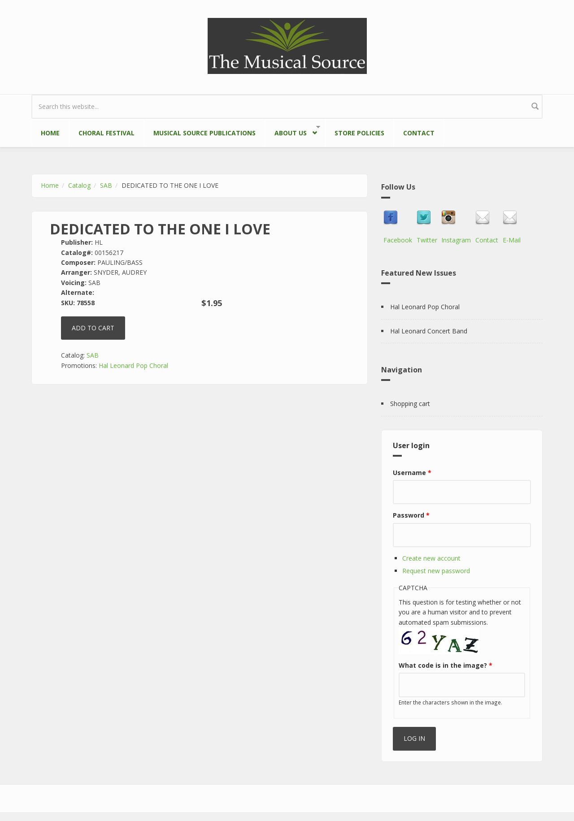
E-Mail (512, 240)
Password (411, 515)
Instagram (456, 240)
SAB (106, 185)
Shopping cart (410, 403)
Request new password (436, 570)
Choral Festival (106, 133)
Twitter (427, 240)
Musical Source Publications (204, 133)
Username (412, 472)
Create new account (431, 558)
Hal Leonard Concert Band (428, 331)
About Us (292, 131)
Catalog (79, 185)
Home (50, 133)
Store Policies (359, 133)
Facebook (397, 240)
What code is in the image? (445, 665)
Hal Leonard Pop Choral (133, 365)
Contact (419, 133)
